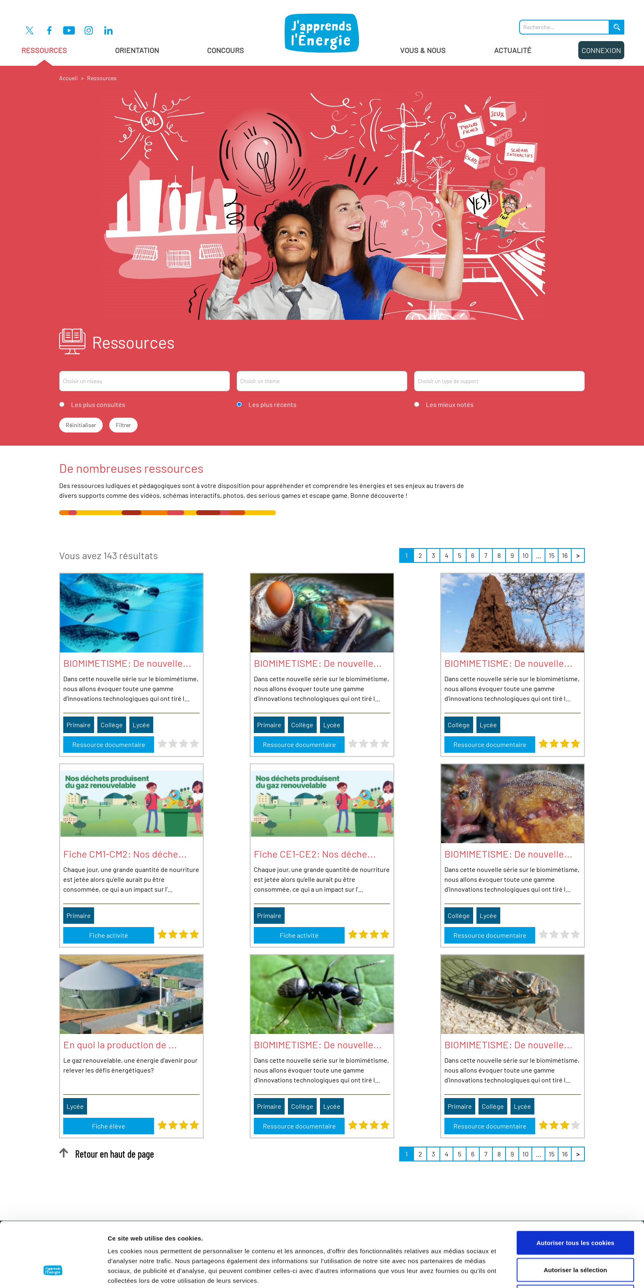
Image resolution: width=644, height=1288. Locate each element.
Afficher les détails (452, 1271)
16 (565, 555)
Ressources (44, 56)
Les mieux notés (450, 404)
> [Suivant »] (578, 555)
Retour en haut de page (106, 1154)
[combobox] (144, 381)
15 (551, 555)
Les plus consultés (98, 404)
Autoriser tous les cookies (575, 1186)
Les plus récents (272, 404)
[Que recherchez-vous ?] (564, 27)
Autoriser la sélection (575, 1213)
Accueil (68, 77)
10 (525, 555)
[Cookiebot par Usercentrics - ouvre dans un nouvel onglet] (53, 1272)
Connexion (601, 50)
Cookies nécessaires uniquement (575, 1240)
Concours (225, 50)
